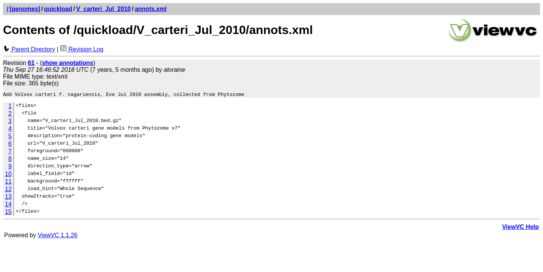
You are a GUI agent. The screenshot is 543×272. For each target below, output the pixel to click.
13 (8, 198)
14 (8, 205)
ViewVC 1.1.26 (58, 236)
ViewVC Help (520, 228)
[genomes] (24, 9)
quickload (58, 9)
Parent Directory (29, 49)
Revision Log (81, 49)
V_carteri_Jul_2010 (103, 9)
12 (8, 190)
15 (8, 213)
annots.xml (150, 9)
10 (8, 175)
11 (8, 182)
